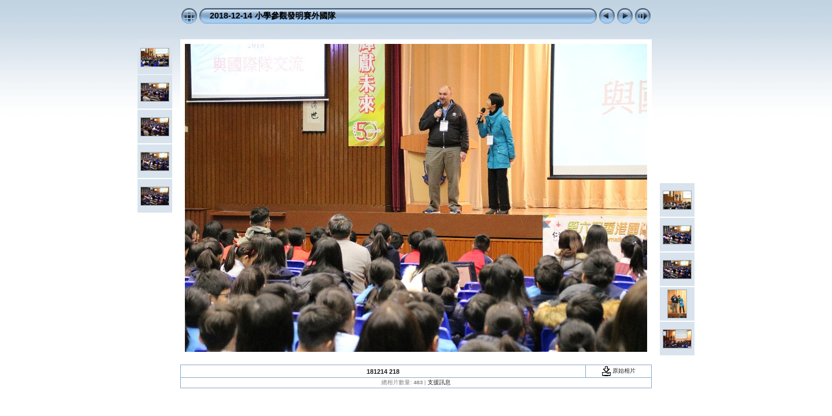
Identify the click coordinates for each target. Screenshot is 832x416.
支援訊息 (439, 382)
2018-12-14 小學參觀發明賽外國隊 (273, 15)
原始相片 (618, 370)
